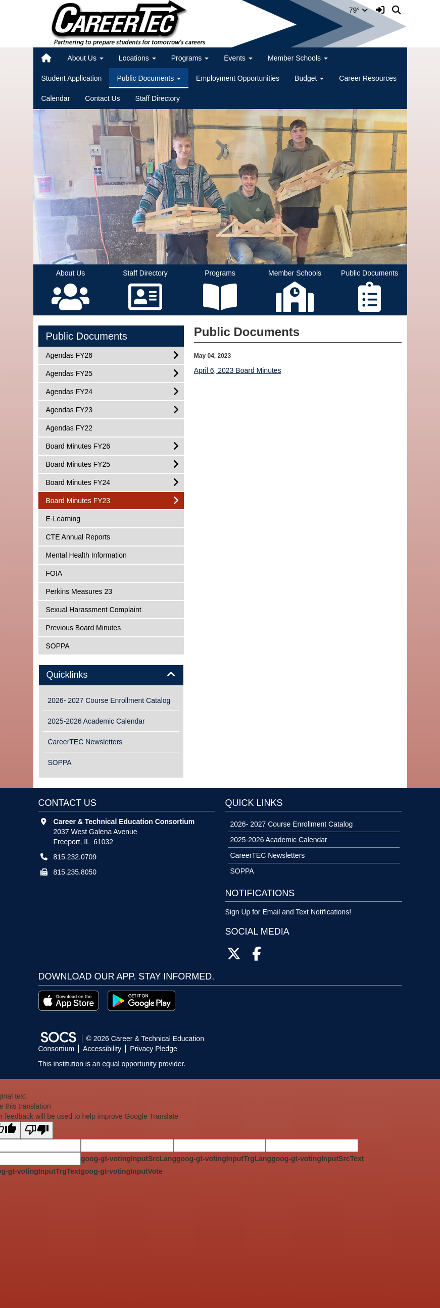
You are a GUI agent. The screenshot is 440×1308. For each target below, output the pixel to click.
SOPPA (59, 645)
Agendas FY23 (69, 409)
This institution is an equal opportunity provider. (112, 1064)
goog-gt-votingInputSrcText (317, 1159)
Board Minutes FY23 (78, 500)
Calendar (55, 98)
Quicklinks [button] (78, 675)
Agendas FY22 (69, 427)
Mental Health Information (86, 554)
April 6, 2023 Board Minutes (237, 370)
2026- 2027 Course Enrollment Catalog (109, 700)
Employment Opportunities (237, 78)
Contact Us (102, 98)
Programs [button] (190, 58)
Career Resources (368, 78)
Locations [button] (137, 58)
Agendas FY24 (69, 391)
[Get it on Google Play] (141, 1001)
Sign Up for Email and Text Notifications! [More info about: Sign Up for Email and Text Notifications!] (288, 912)
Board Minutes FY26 (78, 445)
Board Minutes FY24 (78, 481)
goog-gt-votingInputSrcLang (128, 1159)
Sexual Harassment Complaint (93, 609)
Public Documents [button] (149, 78)
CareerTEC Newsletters (85, 742)
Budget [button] (309, 78)
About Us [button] (85, 58)
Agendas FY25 (69, 372)
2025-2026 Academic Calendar (96, 721)
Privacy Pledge (153, 1049)
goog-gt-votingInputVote (121, 1171)
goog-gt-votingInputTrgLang (223, 1159)
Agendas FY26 (69, 354)
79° (358, 10)
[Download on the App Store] (68, 1001)
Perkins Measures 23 (79, 590)
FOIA (59, 572)
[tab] (111, 675)
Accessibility (102, 1049)
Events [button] (238, 58)
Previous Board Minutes (83, 627)
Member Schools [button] (298, 58)
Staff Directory (157, 98)
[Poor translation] (37, 1130)
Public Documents (86, 336)
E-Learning (63, 518)
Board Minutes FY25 (78, 463)
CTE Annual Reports (78, 536)
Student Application (71, 78)
